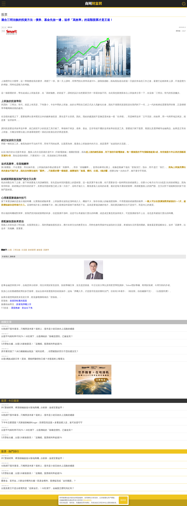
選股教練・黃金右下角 (22, 308)
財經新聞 (32, 250)
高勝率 (46, 250)
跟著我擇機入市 (11, 32)
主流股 (24, 250)
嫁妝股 (39, 250)
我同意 (123, 500)
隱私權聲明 (87, 500)
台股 (10, 250)
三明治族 (16, 250)
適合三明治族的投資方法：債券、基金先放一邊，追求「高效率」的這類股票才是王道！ (57, 19)
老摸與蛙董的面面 (18, 301)
